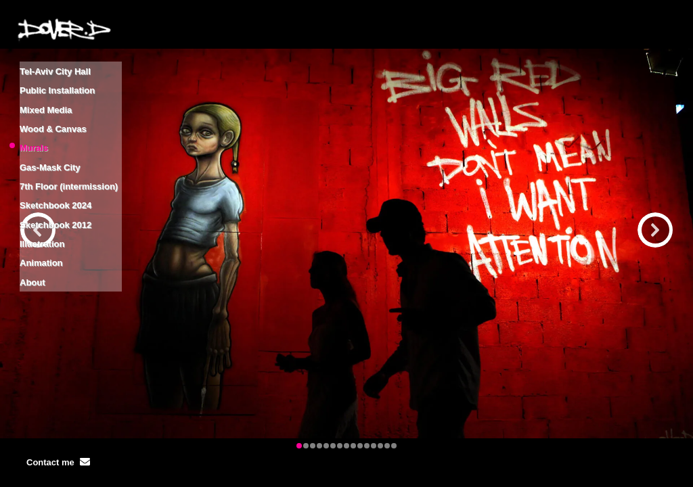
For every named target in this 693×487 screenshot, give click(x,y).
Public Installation (57, 83)
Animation (41, 211)
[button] (655, 230)
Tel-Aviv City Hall (55, 69)
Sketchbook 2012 (55, 182)
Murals (34, 125)
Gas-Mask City (50, 140)
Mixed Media (46, 97)
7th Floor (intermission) (69, 154)
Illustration (42, 196)
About (32, 225)
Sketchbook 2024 (55, 168)
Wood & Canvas (53, 111)
